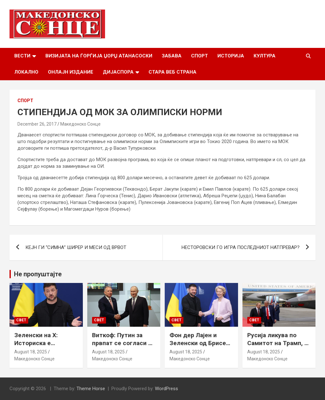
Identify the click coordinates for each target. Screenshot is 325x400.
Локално (26, 72)
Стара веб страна (172, 72)
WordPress (166, 388)
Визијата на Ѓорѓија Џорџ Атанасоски (98, 56)
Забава (172, 56)
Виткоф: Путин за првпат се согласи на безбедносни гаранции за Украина (123, 346)
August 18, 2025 (30, 351)
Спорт (199, 56)
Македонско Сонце (80, 124)
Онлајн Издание (70, 72)
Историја (230, 56)
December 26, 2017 (36, 124)
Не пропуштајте (38, 274)
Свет (21, 320)
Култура (264, 56)
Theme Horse (90, 388)
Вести (22, 56)
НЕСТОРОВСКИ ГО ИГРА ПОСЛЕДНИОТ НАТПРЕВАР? (241, 247)
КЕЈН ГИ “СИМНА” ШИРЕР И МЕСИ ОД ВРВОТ (75, 247)
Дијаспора (118, 72)
